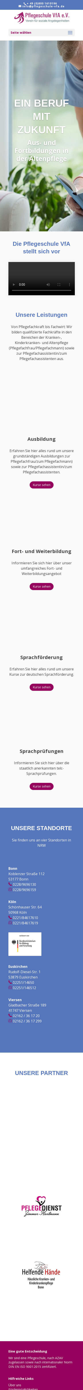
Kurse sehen (41, 485)
